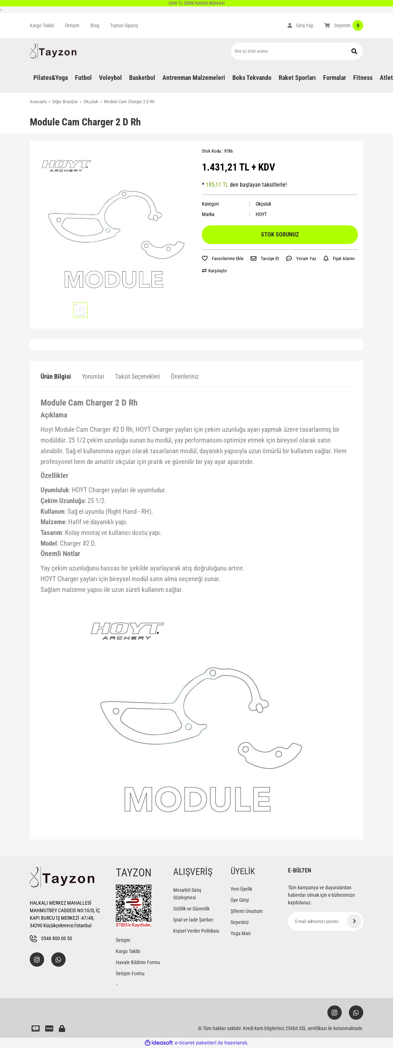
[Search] (297, 51)
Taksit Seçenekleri (137, 376)
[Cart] (343, 25)
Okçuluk (263, 204)
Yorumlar (93, 376)
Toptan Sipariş (124, 25)
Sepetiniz (240, 922)
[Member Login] (300, 25)
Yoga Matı (241, 933)
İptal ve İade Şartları (193, 920)
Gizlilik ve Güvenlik (191, 908)
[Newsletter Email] (325, 921)
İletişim (72, 25)
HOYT (261, 214)
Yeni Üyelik (241, 889)
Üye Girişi (240, 900)
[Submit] (354, 921)
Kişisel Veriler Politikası (196, 931)
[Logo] (53, 51)
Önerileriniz (185, 376)
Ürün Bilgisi (56, 376)
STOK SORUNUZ (280, 234)
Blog (94, 25)
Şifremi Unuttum (247, 911)
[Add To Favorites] (222, 258)
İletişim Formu (130, 973)
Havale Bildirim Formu (138, 962)
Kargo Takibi (42, 25)
